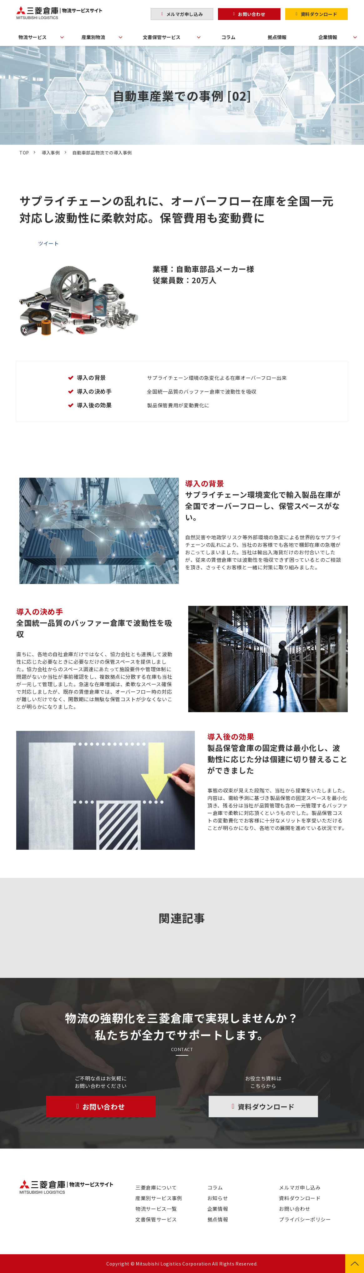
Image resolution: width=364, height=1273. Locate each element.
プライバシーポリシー (305, 1219)
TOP (24, 152)
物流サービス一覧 (156, 1208)
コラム (228, 37)
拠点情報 (277, 37)
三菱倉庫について (156, 1187)
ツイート (48, 243)
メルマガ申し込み (184, 14)
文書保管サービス (161, 37)
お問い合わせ (251, 14)
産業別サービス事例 (158, 1198)
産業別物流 (93, 37)
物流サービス (32, 37)
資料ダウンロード (319, 14)
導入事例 (51, 152)
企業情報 (327, 37)
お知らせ (217, 1198)
